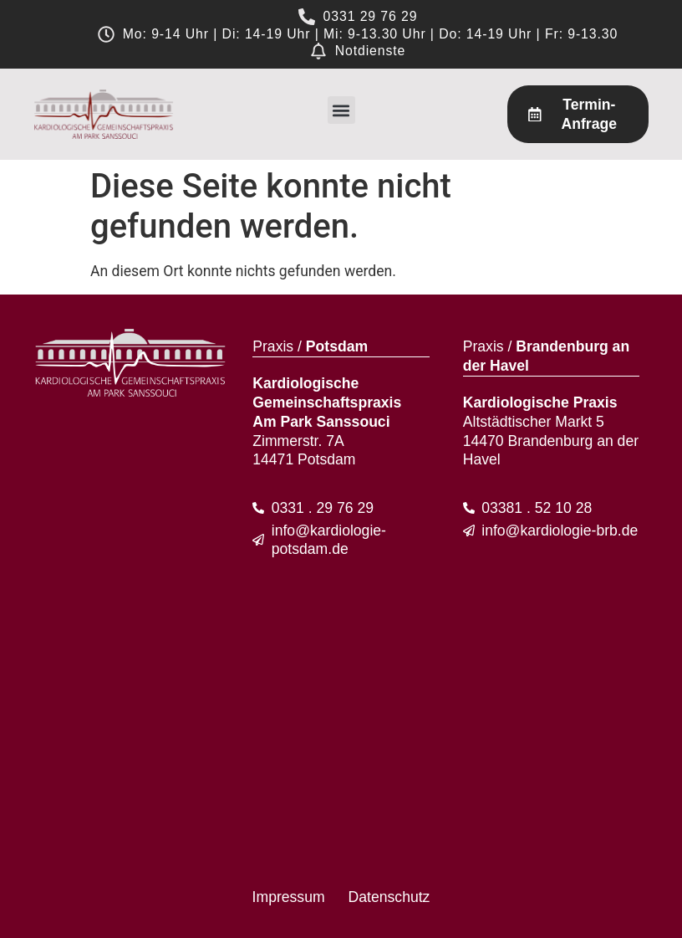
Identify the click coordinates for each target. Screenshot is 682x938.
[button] (341, 110)
